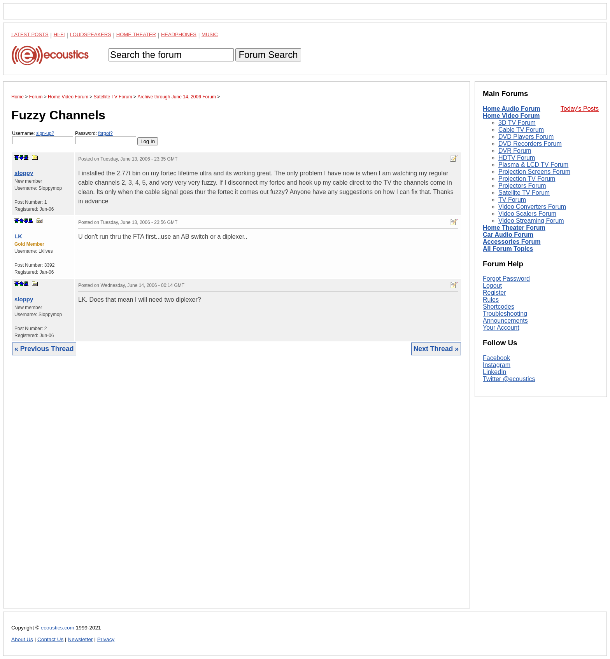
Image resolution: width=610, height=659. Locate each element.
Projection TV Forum (526, 178)
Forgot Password (506, 278)
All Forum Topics (508, 248)
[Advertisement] (236, 487)
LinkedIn (495, 372)
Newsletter (80, 639)
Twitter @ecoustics (509, 379)
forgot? (105, 133)
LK (18, 236)
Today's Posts (580, 108)
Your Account (501, 327)
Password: (105, 137)
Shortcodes (498, 306)
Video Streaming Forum (531, 220)
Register (494, 292)
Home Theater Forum (514, 227)
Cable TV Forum (521, 129)
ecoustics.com (57, 628)
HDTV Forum (516, 157)
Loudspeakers (90, 34)
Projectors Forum (522, 185)
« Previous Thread (44, 349)
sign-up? (45, 133)
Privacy (106, 639)
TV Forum (512, 199)
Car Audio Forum (508, 234)
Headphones (178, 34)
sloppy (23, 173)
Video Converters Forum (532, 206)
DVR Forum (514, 150)
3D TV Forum (517, 122)
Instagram (496, 365)
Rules (491, 299)
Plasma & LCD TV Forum (533, 164)
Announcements (505, 320)
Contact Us (50, 639)
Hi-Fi (59, 34)
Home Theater (136, 34)
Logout (492, 285)
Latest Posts (30, 34)
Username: (42, 137)
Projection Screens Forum (534, 171)
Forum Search (268, 54)
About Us (22, 639)
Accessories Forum (512, 241)
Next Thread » (436, 349)
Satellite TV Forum (524, 192)
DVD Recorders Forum (530, 143)
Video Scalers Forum (527, 213)
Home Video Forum (511, 115)
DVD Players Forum (526, 136)
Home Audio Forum (511, 108)
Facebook (496, 358)
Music (210, 34)
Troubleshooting (505, 313)
